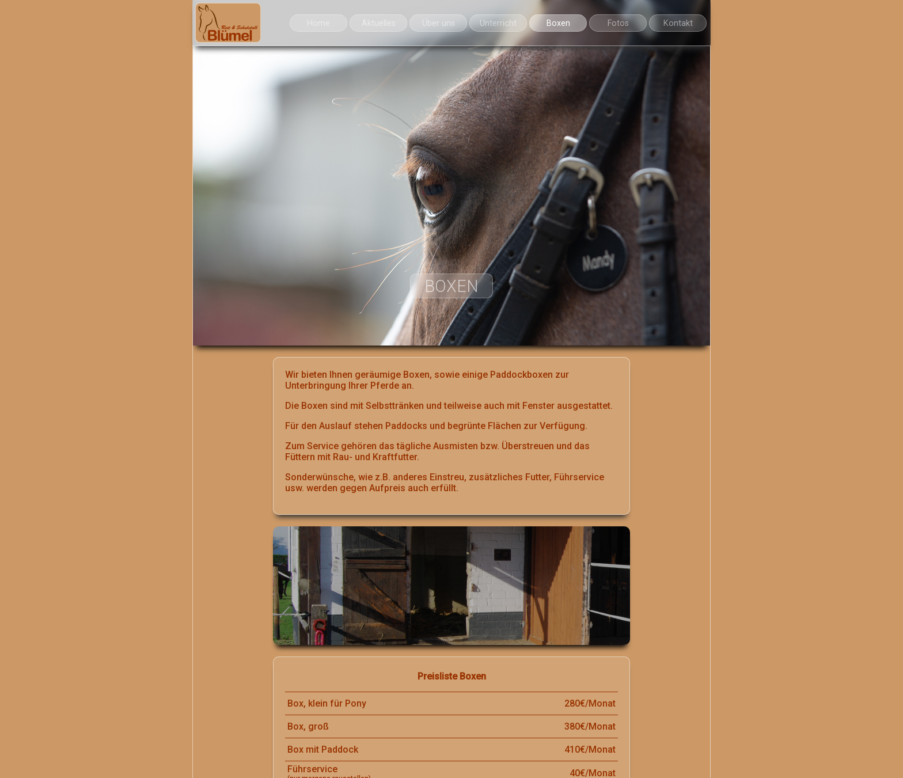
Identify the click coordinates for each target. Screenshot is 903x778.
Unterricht (498, 23)
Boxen (558, 23)
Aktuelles (379, 23)
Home (318, 23)
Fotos (618, 23)
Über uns (438, 23)
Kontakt (678, 23)
